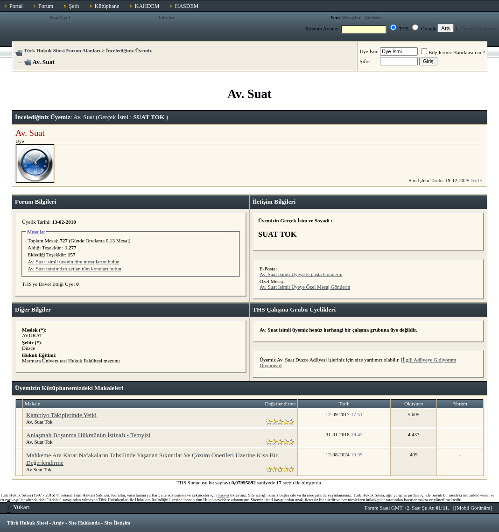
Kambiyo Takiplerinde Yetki (61, 415)
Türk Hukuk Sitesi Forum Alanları (62, 50)
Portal (16, 6)
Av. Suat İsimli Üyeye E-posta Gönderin (301, 274)
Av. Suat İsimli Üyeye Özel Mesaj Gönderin (305, 287)
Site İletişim (117, 522)
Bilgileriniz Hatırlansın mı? (453, 52)
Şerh (74, 6)
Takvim (165, 17)
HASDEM (187, 6)
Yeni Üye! (59, 17)
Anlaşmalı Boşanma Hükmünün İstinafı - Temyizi (88, 435)
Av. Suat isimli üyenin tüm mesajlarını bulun (73, 261)
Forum (45, 6)
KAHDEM (147, 6)
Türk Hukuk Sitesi (27, 522)
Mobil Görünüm (474, 508)
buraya (223, 495)
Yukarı (18, 507)
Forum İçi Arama (479, 28)
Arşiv (58, 522)
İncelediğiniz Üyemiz (129, 50)
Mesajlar (351, 17)
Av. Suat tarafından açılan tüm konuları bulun (74, 268)
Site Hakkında (84, 522)
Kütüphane (107, 6)
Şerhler (373, 17)
